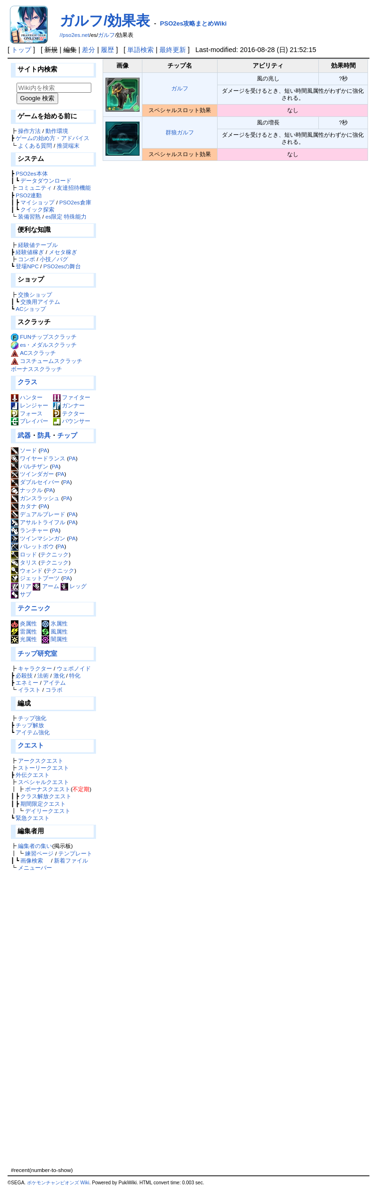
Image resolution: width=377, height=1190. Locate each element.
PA (43, 450)
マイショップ (37, 202)
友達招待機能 (74, 188)
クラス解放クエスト (45, 796)
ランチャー (29, 530)
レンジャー (29, 405)
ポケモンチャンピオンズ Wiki (58, 1182)
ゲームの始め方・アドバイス (52, 138)
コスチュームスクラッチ (51, 361)
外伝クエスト (33, 775)
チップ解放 (30, 725)
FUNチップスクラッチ (48, 337)
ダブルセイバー (35, 482)
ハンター (27, 397)
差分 (88, 49)
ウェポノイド (74, 668)
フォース (27, 413)
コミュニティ (35, 188)
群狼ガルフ (180, 132)
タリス (24, 562)
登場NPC (27, 266)
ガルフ (106, 35)
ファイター (71, 397)
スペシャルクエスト (43, 782)
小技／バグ (54, 259)
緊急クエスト (33, 818)
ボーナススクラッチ (36, 369)
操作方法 (29, 131)
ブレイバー (29, 421)
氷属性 (55, 623)
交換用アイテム (40, 302)
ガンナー (69, 405)
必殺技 (24, 675)
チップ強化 (32, 718)
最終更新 (172, 49)
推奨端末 (68, 145)
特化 (74, 675)
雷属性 (24, 631)
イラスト (29, 690)
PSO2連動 (29, 195)
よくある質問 (35, 145)
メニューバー (35, 867)
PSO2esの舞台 (62, 266)
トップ (21, 49)
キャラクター (35, 668)
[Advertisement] (52, 1019)
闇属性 (55, 639)
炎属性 (24, 623)
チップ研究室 (37, 653)
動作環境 (56, 131)
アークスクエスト (40, 761)
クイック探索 (37, 209)
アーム (46, 586)
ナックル (27, 490)
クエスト (31, 745)
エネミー (27, 682)
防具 (44, 435)
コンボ (26, 259)
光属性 (24, 639)
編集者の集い (35, 846)
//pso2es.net (74, 35)
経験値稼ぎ (30, 252)
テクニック (54, 554)
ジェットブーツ (35, 578)
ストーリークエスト (43, 768)
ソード (24, 450)
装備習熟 (29, 216)
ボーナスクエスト (47, 789)
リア (21, 586)
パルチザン (29, 466)
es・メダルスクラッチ (48, 345)
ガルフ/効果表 (105, 20)
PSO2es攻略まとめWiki (193, 23)
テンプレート (75, 853)
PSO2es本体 (31, 173)
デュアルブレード (38, 514)
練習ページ (39, 853)
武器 (24, 435)
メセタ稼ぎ (63, 252)
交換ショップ (35, 294)
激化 (59, 675)
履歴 (107, 49)
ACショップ (31, 309)
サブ (21, 594)
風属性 (55, 631)
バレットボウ (32, 546)
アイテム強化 (33, 732)
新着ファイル (71, 860)
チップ (67, 435)
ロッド (24, 554)
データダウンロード (45, 180)
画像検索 (31, 860)
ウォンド (27, 570)
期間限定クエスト (43, 804)
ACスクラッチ (38, 353)
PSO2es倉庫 (75, 202)
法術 (43, 675)
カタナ (24, 506)
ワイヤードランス (38, 458)
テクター (69, 413)
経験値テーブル (38, 245)
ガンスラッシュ (35, 498)
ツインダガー (32, 474)
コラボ (53, 690)
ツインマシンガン (38, 538)
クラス (27, 382)
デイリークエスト (47, 811)
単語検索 (140, 49)
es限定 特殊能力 (66, 216)
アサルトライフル (38, 522)
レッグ (74, 586)
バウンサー (71, 421)
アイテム (54, 682)
